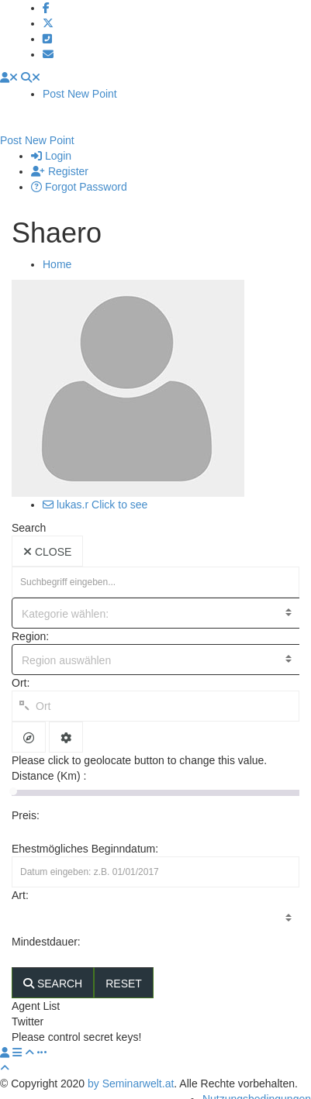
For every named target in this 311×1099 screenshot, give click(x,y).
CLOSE (47, 536)
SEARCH (52, 968)
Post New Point (80, 94)
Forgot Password (79, 171)
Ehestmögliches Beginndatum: (85, 833)
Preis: (27, 800)
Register (59, 156)
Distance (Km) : (49, 760)
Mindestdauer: (48, 926)
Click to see (119, 489)
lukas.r (65, 489)
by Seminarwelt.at (131, 1068)
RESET (123, 968)
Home (57, 249)
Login (51, 140)
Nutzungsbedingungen (256, 1083)
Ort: (20, 667)
